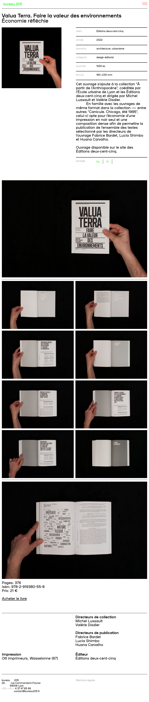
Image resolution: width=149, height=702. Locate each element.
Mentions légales (85, 680)
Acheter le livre (14, 598)
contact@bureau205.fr (27, 691)
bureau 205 (12, 3)
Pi (108, 161)
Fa (98, 161)
